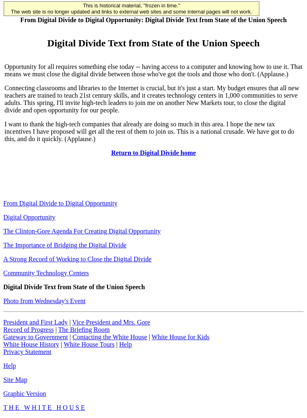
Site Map (15, 379)
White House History (31, 344)
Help (125, 344)
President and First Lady (35, 322)
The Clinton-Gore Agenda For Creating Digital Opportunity (82, 231)
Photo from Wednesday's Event (44, 300)
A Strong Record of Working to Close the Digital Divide (77, 259)
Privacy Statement (27, 351)
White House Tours (89, 344)
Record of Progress (28, 329)
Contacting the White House (109, 336)
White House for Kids (181, 336)
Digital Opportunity (29, 217)
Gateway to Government (35, 336)
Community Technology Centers (46, 273)
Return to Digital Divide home (153, 152)
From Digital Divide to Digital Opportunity (60, 203)
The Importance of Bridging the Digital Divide (64, 245)
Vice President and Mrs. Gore (111, 322)
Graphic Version (24, 393)
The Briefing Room (84, 329)
